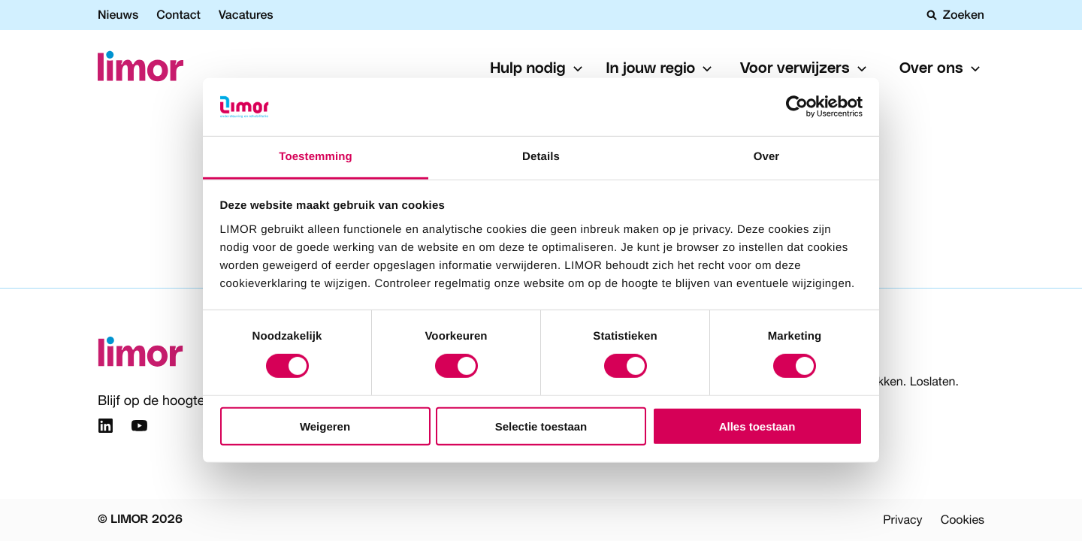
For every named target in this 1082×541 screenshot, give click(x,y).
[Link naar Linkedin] (105, 428)
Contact (178, 15)
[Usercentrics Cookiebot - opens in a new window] (797, 106)
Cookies (962, 520)
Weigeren (325, 425)
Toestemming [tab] (315, 156)
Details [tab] (541, 156)
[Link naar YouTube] (139, 428)
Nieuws (118, 15)
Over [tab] (767, 156)
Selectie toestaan (541, 425)
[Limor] (140, 68)
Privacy (902, 520)
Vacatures (246, 15)
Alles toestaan (757, 425)
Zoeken (955, 15)
